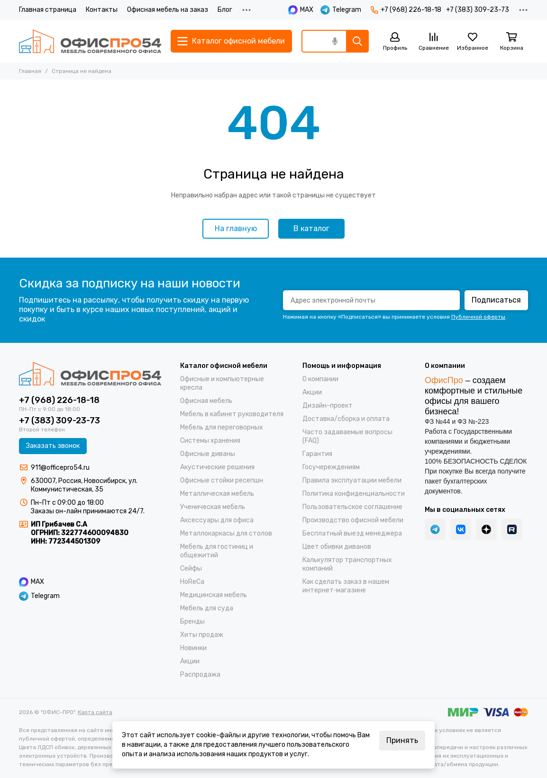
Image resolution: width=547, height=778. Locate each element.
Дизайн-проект (327, 406)
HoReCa (192, 582)
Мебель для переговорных (221, 427)
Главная (30, 71)
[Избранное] (472, 42)
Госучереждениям (331, 467)
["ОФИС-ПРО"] (90, 41)
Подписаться (496, 299)
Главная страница (47, 10)
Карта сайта (95, 712)
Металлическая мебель (217, 494)
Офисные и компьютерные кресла (222, 383)
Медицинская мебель (213, 595)
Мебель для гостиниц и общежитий (216, 551)
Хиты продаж (201, 635)
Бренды (192, 621)
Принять (402, 740)
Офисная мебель (206, 401)
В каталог (311, 228)
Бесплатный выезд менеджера (352, 533)
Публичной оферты (478, 316)
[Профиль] (394, 42)
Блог (225, 10)
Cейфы (191, 568)
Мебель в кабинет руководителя (231, 414)
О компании (320, 379)
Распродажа (200, 675)
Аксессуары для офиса (217, 520)
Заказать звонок (53, 446)
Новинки (193, 648)
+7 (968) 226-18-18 (406, 10)
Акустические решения (217, 467)
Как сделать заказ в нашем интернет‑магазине (345, 586)
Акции (190, 661)
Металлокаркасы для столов (226, 533)
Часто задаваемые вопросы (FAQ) (347, 436)
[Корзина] (511, 42)
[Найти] (357, 41)
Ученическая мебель (212, 507)
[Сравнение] (433, 42)
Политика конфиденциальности (353, 494)
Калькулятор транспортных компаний (347, 564)
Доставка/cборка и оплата (346, 419)
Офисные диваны (207, 454)
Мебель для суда (206, 608)
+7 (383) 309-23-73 (477, 10)
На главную (236, 228)
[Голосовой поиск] (335, 41)
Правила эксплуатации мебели (351, 480)
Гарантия (317, 454)
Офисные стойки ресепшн (221, 480)
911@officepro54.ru (60, 468)
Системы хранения (210, 441)
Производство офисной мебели (352, 520)
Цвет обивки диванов (336, 547)
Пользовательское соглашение (352, 507)
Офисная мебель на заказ (167, 10)
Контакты (102, 10)
